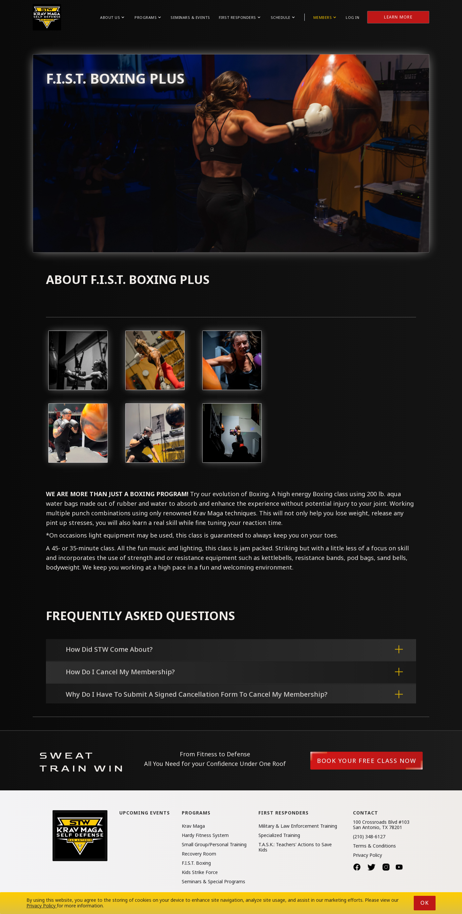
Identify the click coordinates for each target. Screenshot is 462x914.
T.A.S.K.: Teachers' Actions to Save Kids (295, 847)
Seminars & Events (190, 17)
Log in (352, 17)
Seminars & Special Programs (213, 881)
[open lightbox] (78, 360)
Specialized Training (279, 835)
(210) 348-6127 (369, 836)
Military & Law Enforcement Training (297, 826)
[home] (47, 17)
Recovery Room (199, 853)
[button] (112, 17)
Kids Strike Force (200, 872)
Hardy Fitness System (205, 835)
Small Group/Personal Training (214, 844)
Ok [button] (424, 902)
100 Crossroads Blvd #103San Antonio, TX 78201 (381, 824)
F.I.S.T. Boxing (196, 863)
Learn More (398, 17)
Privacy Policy (367, 855)
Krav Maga (193, 826)
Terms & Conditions (374, 846)
